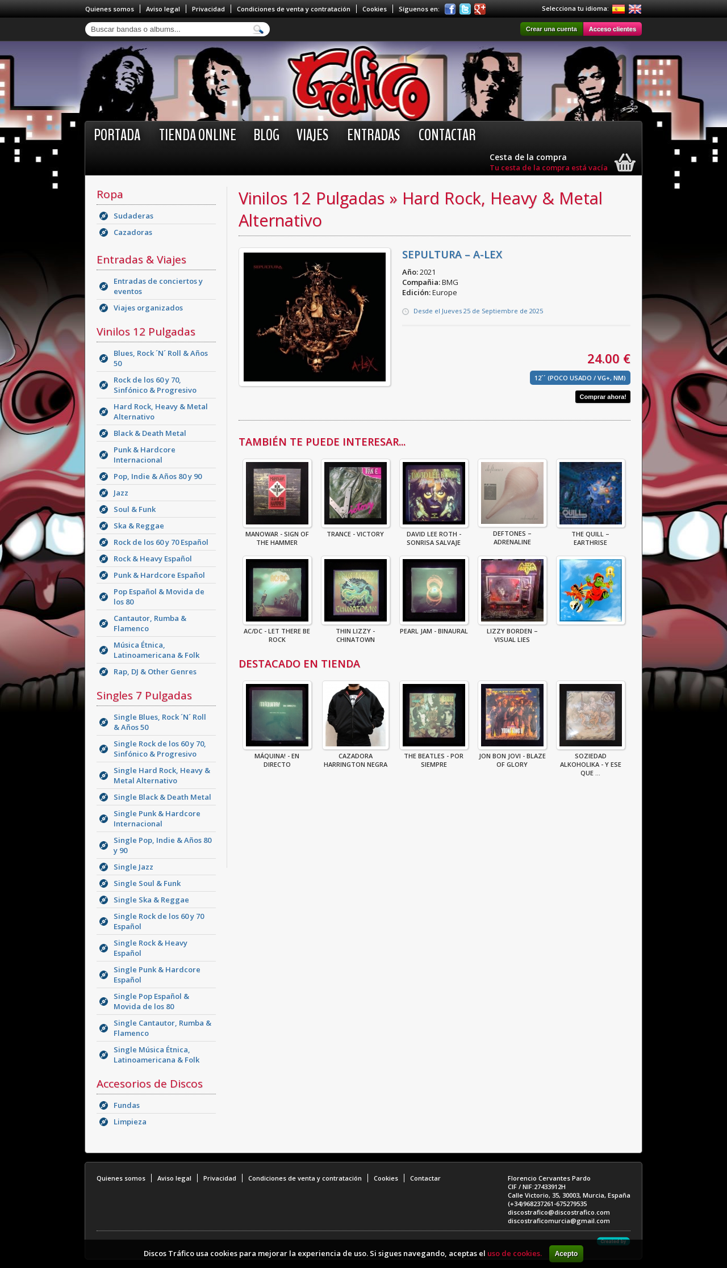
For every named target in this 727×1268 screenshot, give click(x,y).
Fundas (127, 1105)
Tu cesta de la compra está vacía (549, 167)
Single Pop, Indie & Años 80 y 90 (162, 845)
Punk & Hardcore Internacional (145, 454)
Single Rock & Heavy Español (150, 948)
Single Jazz (133, 867)
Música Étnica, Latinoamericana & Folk (156, 650)
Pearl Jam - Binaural (434, 627)
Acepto (566, 1254)
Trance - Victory (355, 530)
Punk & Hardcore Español (159, 575)
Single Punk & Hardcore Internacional (157, 818)
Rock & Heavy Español (153, 558)
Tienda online (197, 135)
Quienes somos (109, 9)
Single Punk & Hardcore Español (157, 974)
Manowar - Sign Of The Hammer (277, 535)
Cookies (374, 9)
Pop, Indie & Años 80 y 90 (158, 476)
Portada (117, 135)
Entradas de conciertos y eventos (158, 286)
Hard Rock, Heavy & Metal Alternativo (161, 411)
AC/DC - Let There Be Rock (277, 632)
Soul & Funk (135, 509)
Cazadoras (133, 232)
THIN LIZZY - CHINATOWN (355, 632)
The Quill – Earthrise (590, 535)
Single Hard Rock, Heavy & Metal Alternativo (162, 775)
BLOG (266, 135)
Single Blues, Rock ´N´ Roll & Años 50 (160, 722)
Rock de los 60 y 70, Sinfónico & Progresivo (155, 385)
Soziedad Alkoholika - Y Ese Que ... (590, 761)
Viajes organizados (148, 308)
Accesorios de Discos (150, 1083)
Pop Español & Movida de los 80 (159, 596)
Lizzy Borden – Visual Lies (512, 632)
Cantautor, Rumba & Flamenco (150, 623)
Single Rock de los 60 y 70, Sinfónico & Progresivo (160, 748)
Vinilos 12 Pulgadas (146, 331)
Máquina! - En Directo (277, 757)
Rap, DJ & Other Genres (155, 671)
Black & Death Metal (150, 433)
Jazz (121, 493)
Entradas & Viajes (141, 259)
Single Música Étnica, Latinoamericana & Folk (156, 1054)
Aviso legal (163, 9)
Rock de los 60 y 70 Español (161, 542)
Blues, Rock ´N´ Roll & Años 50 (161, 358)
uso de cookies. (514, 1253)
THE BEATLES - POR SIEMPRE (434, 757)
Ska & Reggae (139, 525)
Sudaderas (133, 216)
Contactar (447, 135)
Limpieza (130, 1121)
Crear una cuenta (551, 29)
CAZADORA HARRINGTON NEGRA (355, 757)
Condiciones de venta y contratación (293, 9)
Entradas (373, 135)
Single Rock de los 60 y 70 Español (159, 921)
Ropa (110, 194)
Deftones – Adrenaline (512, 534)
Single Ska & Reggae (151, 900)
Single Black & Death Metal (162, 797)
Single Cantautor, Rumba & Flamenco (162, 1028)
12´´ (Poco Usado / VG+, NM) (580, 377)
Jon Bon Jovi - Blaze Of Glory (512, 757)
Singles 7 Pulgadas (144, 695)
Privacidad (208, 9)
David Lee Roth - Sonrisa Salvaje (434, 535)
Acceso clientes (612, 29)
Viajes (312, 135)
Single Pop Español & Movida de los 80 (151, 1001)
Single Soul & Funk (147, 883)
